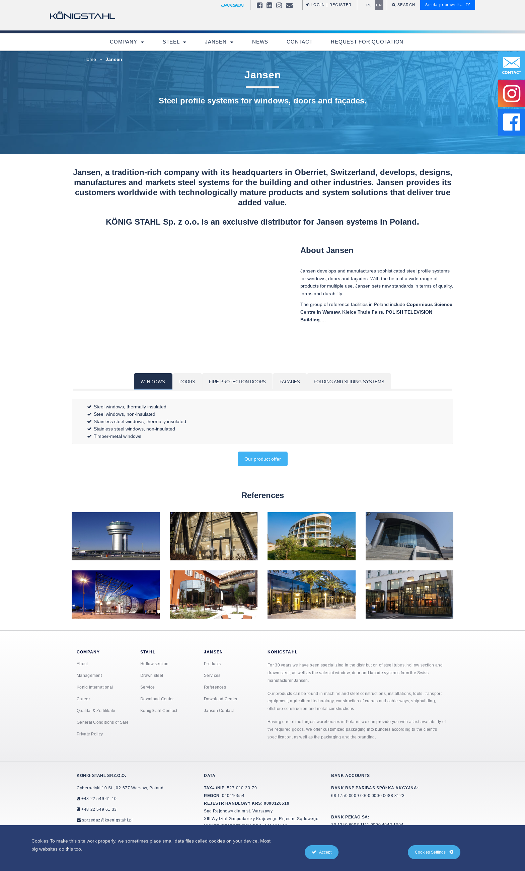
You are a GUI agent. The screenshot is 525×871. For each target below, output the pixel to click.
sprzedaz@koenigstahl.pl (107, 819)
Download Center (157, 698)
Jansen (216, 42)
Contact (299, 42)
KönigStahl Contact (158, 710)
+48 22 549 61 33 (98, 809)
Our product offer (262, 459)
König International (95, 687)
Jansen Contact (219, 710)
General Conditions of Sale (103, 722)
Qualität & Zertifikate (96, 710)
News (260, 42)
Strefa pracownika (447, 4)
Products (212, 663)
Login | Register (329, 4)
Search (406, 4)
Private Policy (90, 733)
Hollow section (154, 663)
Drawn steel (151, 675)
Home (89, 59)
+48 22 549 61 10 (98, 798)
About (82, 663)
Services (212, 675)
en (379, 5)
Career (83, 698)
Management (89, 675)
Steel (172, 42)
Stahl (147, 651)
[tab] (153, 381)
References (215, 687)
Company (124, 42)
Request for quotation (367, 42)
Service (147, 687)
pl (369, 5)
